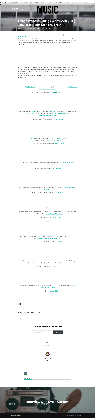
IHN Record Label (69, 9)
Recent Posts (46, 9)
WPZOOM (82, 415)
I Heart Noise (18, 9)
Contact (78, 9)
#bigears (54, 165)
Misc (54, 9)
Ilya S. (20, 28)
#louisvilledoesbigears (44, 165)
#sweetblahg (73, 285)
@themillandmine (30, 113)
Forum (37, 9)
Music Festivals (37, 28)
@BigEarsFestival (30, 87)
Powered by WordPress (16, 415)
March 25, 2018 (58, 92)
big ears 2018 (47, 345)
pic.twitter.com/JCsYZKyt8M (53, 238)
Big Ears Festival (29, 28)
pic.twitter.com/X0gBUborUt (47, 115)
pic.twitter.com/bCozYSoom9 (54, 214)
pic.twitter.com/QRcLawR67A (52, 140)
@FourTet (34, 111)
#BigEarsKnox (72, 87)
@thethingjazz (54, 111)
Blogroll (60, 9)
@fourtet (32, 138)
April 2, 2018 (54, 291)
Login (69, 368)
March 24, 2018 (55, 217)
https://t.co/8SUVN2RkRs (47, 189)
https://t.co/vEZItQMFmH (47, 287)
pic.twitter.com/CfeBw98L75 (47, 89)
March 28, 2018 (60, 192)
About (31, 9)
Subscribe (58, 332)
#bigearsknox (55, 113)
